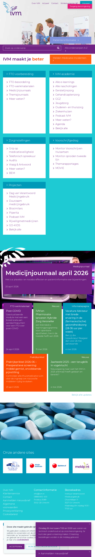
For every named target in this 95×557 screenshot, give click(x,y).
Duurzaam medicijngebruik (18, 202)
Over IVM (36, 3)
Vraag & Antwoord (19, 165)
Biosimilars (15, 208)
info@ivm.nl (39, 494)
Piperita (13, 213)
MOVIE (58, 168)
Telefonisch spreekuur (21, 156)
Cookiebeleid (10, 514)
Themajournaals (17, 95)
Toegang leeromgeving (80, 6)
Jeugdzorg (61, 103)
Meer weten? (16, 99)
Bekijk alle (60, 128)
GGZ (57, 99)
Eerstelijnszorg (63, 90)
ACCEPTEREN (15, 546)
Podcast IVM (62, 116)
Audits (12, 160)
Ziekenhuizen (62, 111)
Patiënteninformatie (66, 40)
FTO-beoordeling (18, 82)
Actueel (45, 3)
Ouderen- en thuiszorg (68, 107)
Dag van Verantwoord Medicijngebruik (21, 195)
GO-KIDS (13, 225)
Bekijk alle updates (81, 395)
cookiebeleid (23, 540)
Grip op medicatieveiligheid (20, 150)
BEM (11, 173)
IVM (12, 14)
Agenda (59, 124)
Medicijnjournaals (19, 90)
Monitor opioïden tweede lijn (69, 158)
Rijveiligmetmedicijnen (22, 221)
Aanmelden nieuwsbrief (16, 500)
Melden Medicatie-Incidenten (70, 59)
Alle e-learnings (63, 82)
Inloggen (86, 3)
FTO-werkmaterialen (20, 86)
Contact (54, 3)
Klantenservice (11, 493)
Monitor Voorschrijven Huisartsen (67, 150)
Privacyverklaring (13, 510)
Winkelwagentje (68, 3)
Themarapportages (66, 164)
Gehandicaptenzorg (66, 95)
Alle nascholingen (65, 86)
